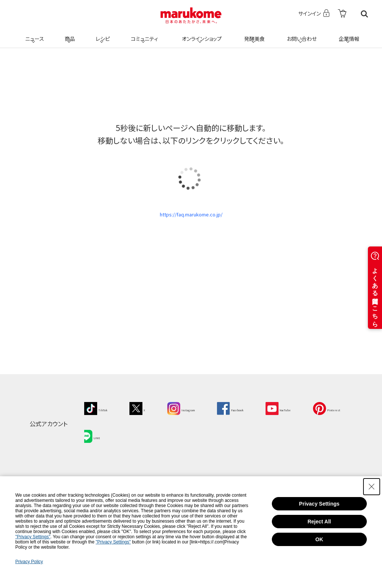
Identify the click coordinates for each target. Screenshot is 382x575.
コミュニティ (143, 34)
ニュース (33, 34)
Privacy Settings (319, 504)
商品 (69, 34)
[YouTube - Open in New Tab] (319, 414)
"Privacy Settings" (32, 536)
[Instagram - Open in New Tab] (199, 414)
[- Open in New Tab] (342, 14)
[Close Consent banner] (371, 486)
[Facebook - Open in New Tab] (260, 414)
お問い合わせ (300, 34)
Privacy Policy (29, 561)
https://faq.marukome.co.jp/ (191, 217)
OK (319, 539)
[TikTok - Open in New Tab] (99, 414)
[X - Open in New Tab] (148, 414)
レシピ (102, 34)
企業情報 (347, 34)
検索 (364, 14)
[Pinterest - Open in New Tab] (101, 438)
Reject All (319, 522)
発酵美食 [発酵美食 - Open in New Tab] (253, 34)
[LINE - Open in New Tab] (150, 438)
